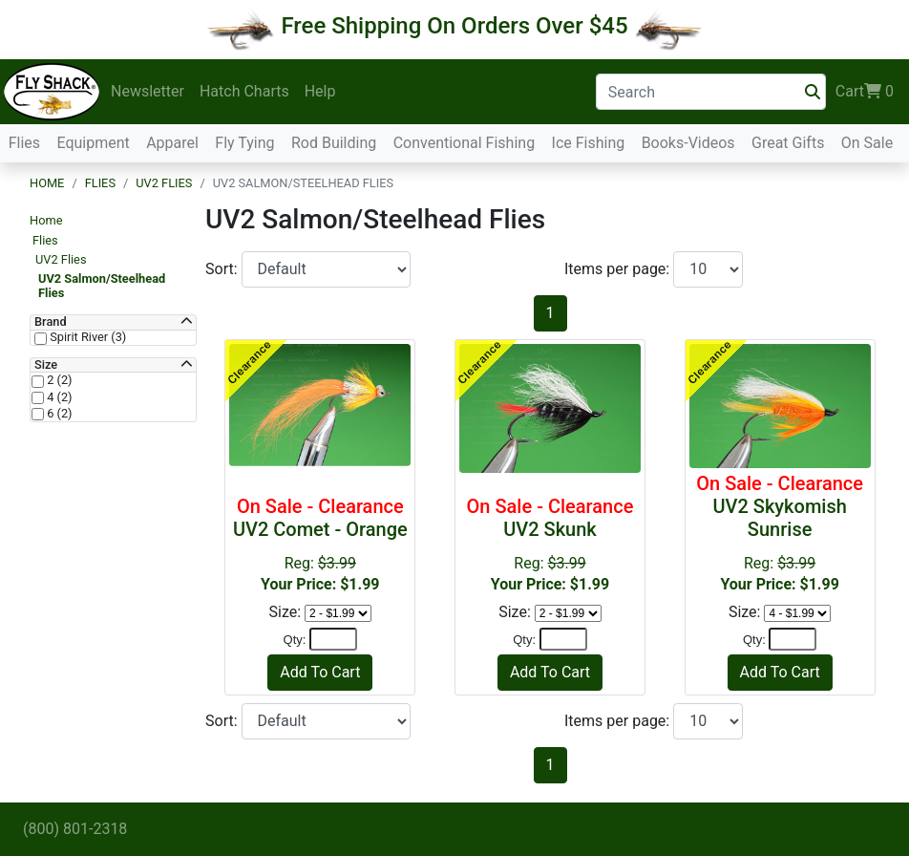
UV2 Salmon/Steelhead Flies (101, 285)
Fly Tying (244, 143)
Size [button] (45, 365)
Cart (864, 91)
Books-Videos (688, 143)
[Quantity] (333, 639)
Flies (24, 143)
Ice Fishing (588, 143)
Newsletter (147, 91)
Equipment (92, 143)
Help (320, 91)
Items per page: (618, 269)
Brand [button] (50, 322)
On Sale (867, 143)
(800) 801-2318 (75, 829)
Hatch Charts (244, 91)
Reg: (780, 532)
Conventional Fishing (464, 143)
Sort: (223, 269)
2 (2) (58, 380)
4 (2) (58, 397)
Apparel (172, 143)
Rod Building (333, 143)
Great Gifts (787, 143)
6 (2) (58, 413)
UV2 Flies (164, 183)
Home (47, 183)
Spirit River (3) (86, 337)
